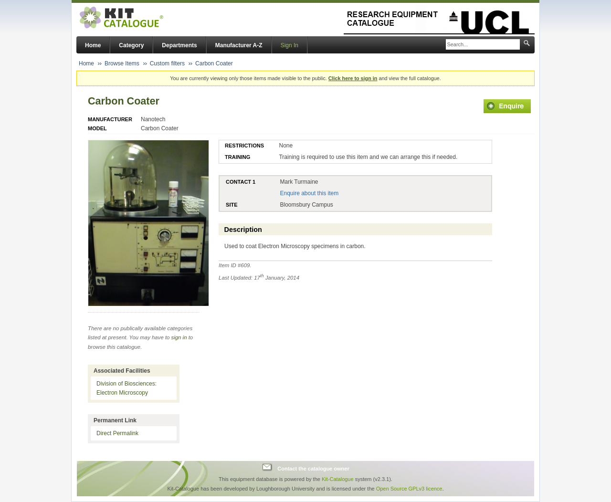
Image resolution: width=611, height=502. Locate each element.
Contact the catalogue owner (313, 468)
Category (131, 45)
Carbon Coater (214, 63)
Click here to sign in (353, 78)
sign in (179, 337)
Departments (179, 45)
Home (93, 45)
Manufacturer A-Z (239, 45)
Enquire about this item (309, 193)
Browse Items (122, 63)
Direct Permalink (117, 433)
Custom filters (167, 63)
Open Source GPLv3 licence (409, 489)
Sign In (289, 45)
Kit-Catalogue (338, 479)
